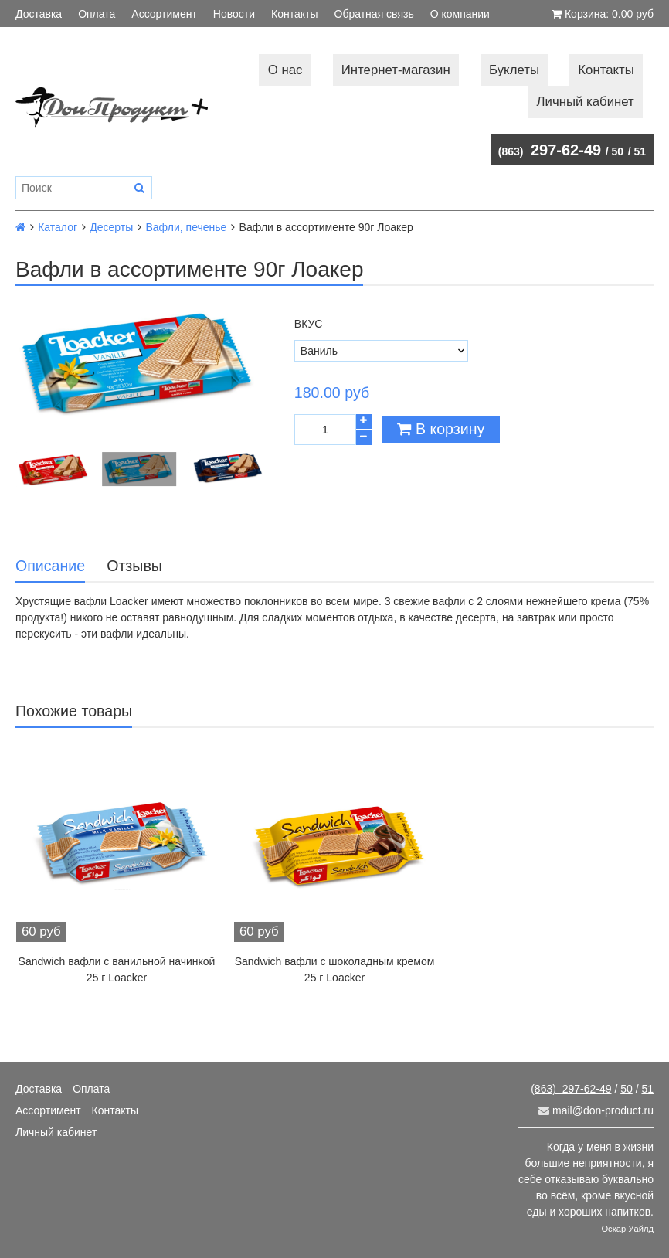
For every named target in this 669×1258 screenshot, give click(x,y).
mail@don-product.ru (596, 1110)
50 (618, 151)
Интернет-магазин (395, 70)
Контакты (294, 13)
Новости (234, 13)
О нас (285, 70)
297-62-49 (549, 149)
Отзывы (134, 565)
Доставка (38, 13)
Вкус (308, 323)
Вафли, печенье (185, 227)
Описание (50, 565)
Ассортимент (164, 13)
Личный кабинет (585, 101)
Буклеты (514, 70)
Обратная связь (374, 13)
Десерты (111, 227)
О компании (460, 13)
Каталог (57, 227)
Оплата (96, 13)
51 (639, 151)
